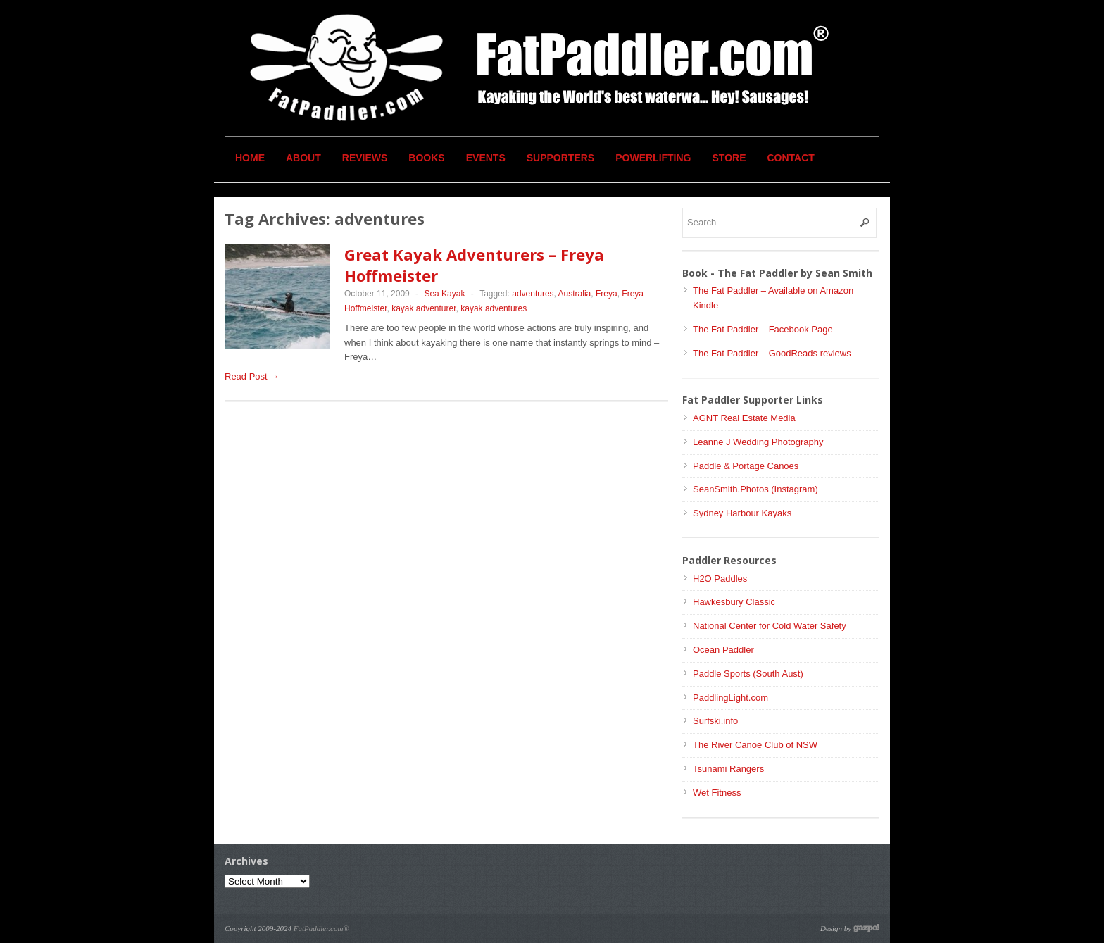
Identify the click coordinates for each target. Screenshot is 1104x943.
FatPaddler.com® (321, 928)
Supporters (560, 157)
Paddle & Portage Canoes (745, 466)
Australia (574, 294)
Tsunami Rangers (728, 768)
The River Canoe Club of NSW (755, 744)
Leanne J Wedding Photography (758, 442)
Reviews (365, 157)
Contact (791, 157)
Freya (606, 294)
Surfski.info (715, 721)
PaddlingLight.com (730, 697)
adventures (532, 294)
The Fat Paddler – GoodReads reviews (772, 353)
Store (729, 157)
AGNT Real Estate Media (744, 418)
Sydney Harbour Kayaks (742, 513)
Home (250, 157)
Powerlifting (653, 157)
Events (486, 157)
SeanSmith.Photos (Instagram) (755, 489)
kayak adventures (493, 308)
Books (426, 157)
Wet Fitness (717, 792)
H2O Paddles (720, 578)
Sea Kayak (444, 294)
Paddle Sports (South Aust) (748, 673)
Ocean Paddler (723, 649)
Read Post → (252, 376)
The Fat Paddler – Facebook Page (763, 329)
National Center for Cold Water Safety (769, 625)
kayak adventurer (423, 308)
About (303, 157)
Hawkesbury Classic (734, 602)
